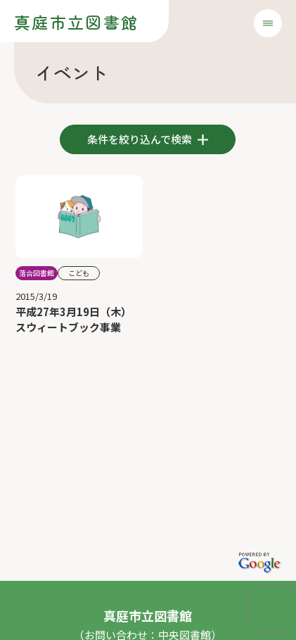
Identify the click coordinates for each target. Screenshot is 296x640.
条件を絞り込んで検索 (140, 139)
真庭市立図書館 (76, 22)
